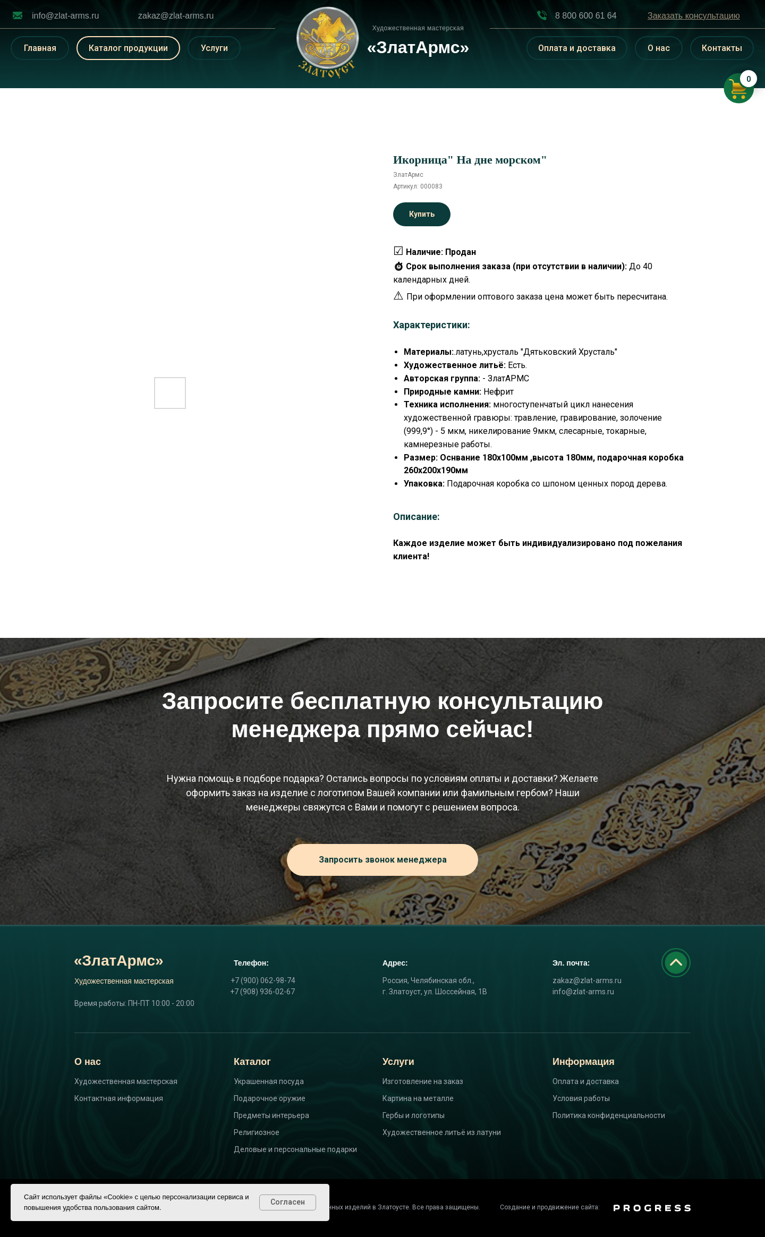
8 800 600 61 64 (586, 15)
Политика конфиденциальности (608, 1115)
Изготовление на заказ (422, 1081)
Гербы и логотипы (413, 1115)
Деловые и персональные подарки (295, 1149)
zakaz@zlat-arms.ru (176, 15)
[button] (694, 15)
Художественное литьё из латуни (441, 1132)
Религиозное (256, 1132)
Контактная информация (118, 1098)
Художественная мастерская (125, 1081)
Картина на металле (418, 1098)
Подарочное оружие (269, 1098)
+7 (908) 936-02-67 (262, 991)
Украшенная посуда (269, 1081)
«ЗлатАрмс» (119, 960)
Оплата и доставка (585, 1081)
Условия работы (581, 1098)
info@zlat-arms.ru (65, 15)
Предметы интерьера (271, 1115)
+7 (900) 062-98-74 (263, 980)
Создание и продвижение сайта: (550, 1207)
